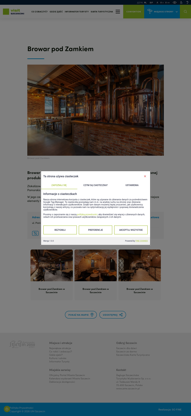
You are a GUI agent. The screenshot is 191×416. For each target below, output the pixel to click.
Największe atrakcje (60, 348)
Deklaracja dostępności (62, 381)
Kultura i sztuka (57, 358)
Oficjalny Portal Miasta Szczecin (67, 375)
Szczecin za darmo (126, 351)
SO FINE (176, 409)
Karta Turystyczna (102, 11)
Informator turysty (77, 11)
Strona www (141, 222)
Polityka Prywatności (21, 407)
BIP (151, 2)
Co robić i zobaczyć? (60, 351)
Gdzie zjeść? (56, 354)
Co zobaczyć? (39, 11)
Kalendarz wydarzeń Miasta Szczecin (69, 378)
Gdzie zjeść (56, 11)
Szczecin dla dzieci (126, 348)
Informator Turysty (59, 361)
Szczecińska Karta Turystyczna (133, 354)
